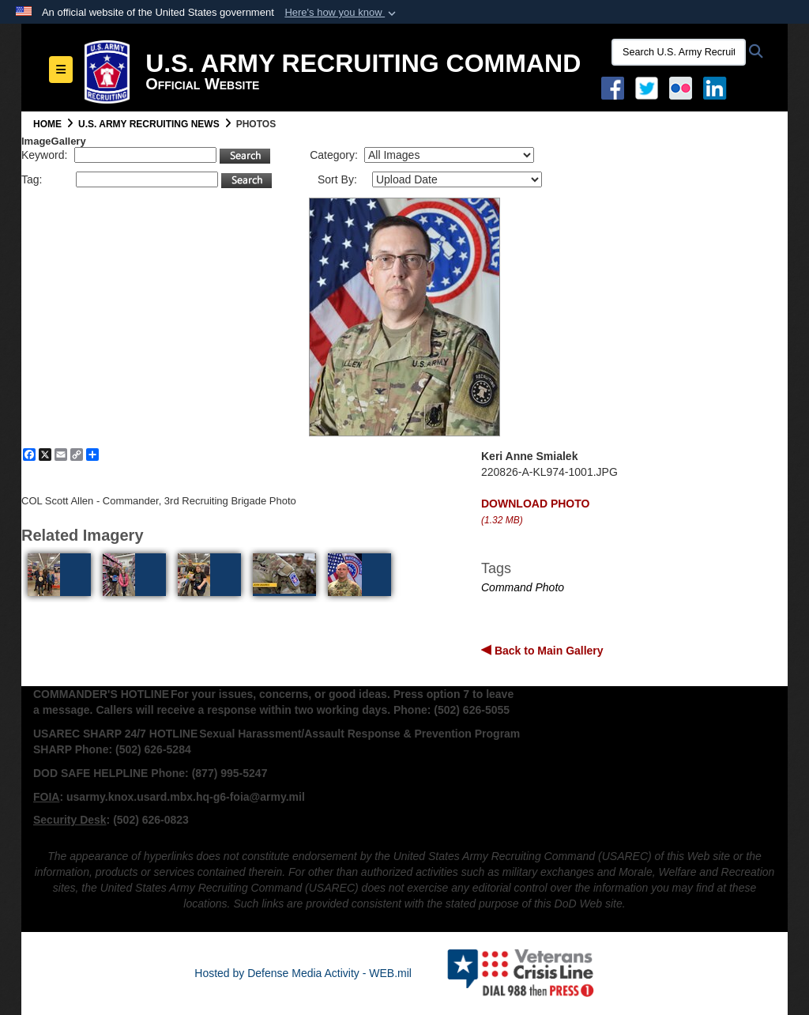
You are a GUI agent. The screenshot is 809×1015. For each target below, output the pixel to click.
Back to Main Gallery (547, 650)
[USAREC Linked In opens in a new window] (717, 87)
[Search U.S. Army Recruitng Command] (678, 52)
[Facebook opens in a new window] (612, 87)
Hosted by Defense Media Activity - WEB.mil (303, 973)
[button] (341, 13)
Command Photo (522, 587)
